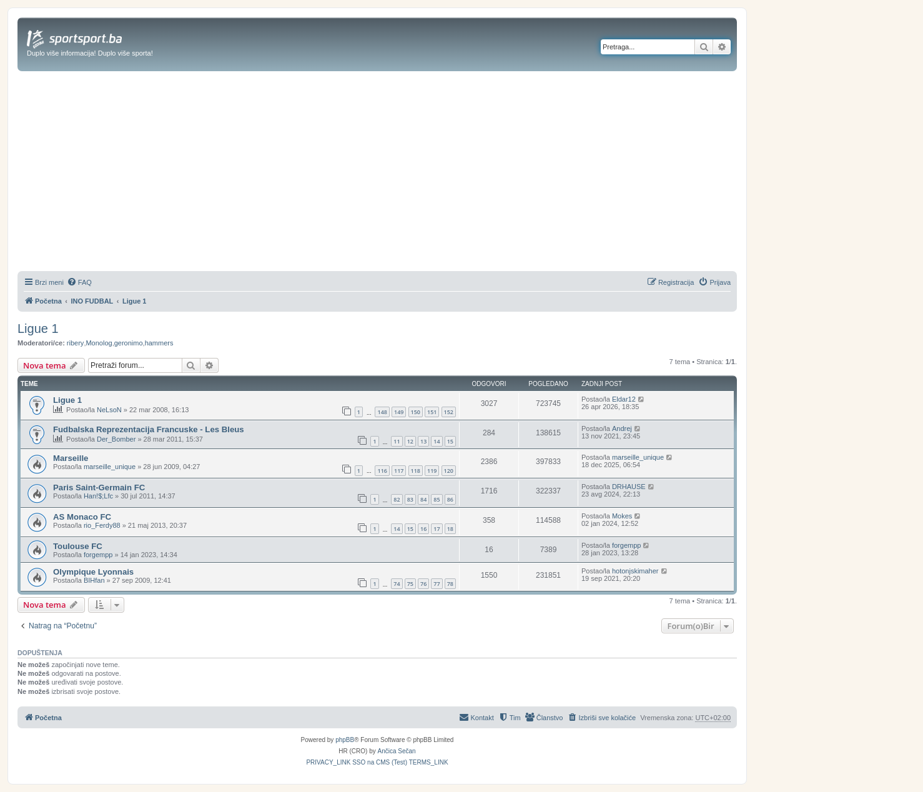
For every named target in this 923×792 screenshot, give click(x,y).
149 (398, 412)
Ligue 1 (38, 328)
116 (382, 471)
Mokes (622, 516)
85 (436, 499)
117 (398, 471)
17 (436, 529)
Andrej (622, 428)
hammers (159, 343)
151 (432, 412)
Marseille (70, 458)
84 (423, 499)
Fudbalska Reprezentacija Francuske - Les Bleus (148, 429)
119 (432, 471)
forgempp (98, 554)
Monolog (99, 343)
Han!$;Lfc (98, 496)
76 (423, 584)
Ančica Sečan (397, 751)
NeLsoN (109, 409)
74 (396, 584)
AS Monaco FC (82, 517)
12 (410, 441)
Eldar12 (624, 399)
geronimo (128, 343)
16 (423, 529)
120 (448, 471)
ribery (75, 343)
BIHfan (94, 580)
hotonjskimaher (635, 571)
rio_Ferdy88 (102, 525)
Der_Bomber (116, 439)
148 (382, 412)
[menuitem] (79, 282)
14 (436, 441)
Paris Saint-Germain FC (99, 487)
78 (450, 584)
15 (450, 441)
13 (423, 441)
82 (396, 499)
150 (415, 412)
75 (410, 584)
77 (436, 584)
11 (396, 441)
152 (448, 412)
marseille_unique (110, 466)
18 (450, 529)
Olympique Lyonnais (93, 572)
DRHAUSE (629, 486)
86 (450, 499)
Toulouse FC (77, 546)
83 (410, 499)
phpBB (344, 739)
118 (415, 471)
